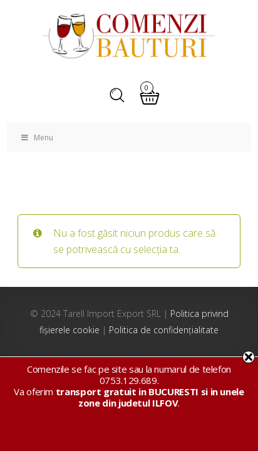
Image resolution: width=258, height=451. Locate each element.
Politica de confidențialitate (164, 330)
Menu (36, 137)
